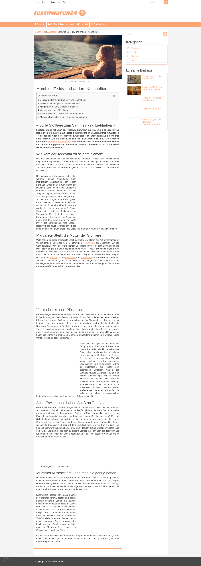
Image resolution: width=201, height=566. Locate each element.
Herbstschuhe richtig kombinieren (152, 77)
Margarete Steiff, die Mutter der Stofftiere (59, 107)
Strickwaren (86, 257)
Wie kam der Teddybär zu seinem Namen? (60, 103)
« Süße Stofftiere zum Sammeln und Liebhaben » (63, 100)
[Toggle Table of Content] (113, 96)
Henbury (54, 257)
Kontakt (45, 2)
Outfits (52, 24)
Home (37, 2)
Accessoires (67, 24)
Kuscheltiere (89, 243)
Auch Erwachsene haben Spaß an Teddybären (62, 113)
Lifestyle (82, 24)
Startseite (40, 32)
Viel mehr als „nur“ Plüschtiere (54, 110)
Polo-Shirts (70, 257)
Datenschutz (68, 2)
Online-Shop (98, 24)
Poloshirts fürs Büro (151, 109)
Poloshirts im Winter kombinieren (151, 99)
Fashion (40, 24)
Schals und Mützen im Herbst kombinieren (152, 88)
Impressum (55, 2)
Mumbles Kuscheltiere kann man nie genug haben (63, 117)
